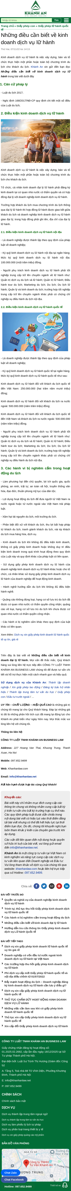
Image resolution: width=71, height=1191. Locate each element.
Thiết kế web (56, 1185)
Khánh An (37, 66)
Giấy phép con (26, 25)
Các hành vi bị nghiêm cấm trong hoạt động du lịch (37, 917)
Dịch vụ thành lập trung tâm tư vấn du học (23, 1120)
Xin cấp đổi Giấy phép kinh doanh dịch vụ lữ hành (36, 1026)
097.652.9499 (33, 872)
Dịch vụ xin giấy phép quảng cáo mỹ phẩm (23, 1135)
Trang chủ (7, 25)
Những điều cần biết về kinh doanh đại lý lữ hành (35, 922)
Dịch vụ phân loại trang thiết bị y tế (22, 1129)
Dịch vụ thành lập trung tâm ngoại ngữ (25, 1114)
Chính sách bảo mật (14, 1100)
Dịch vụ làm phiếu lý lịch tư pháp (21, 1124)
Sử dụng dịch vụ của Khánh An (23, 682)
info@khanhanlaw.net (23, 847)
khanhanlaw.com (26, 868)
